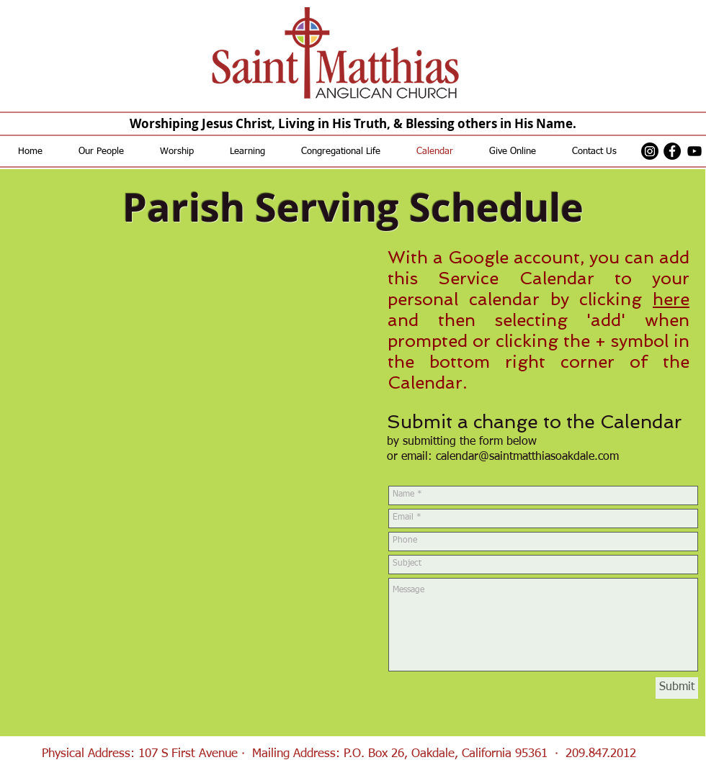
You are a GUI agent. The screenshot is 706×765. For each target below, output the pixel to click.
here (671, 299)
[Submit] (677, 688)
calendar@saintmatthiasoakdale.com (527, 457)
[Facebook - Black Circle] (672, 151)
